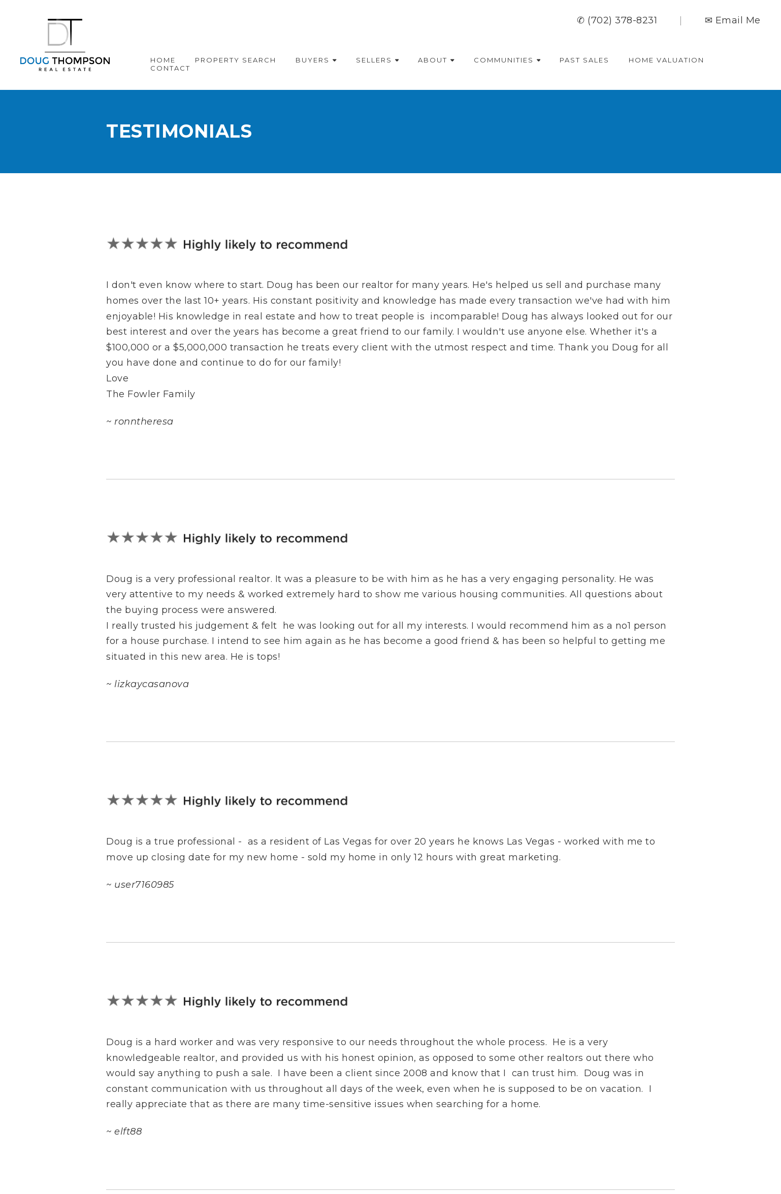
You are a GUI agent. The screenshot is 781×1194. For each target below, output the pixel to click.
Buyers (316, 60)
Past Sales (584, 60)
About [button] (436, 60)
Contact (170, 68)
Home (163, 60)
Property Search (235, 60)
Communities (507, 60)
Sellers (377, 60)
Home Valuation (666, 60)
